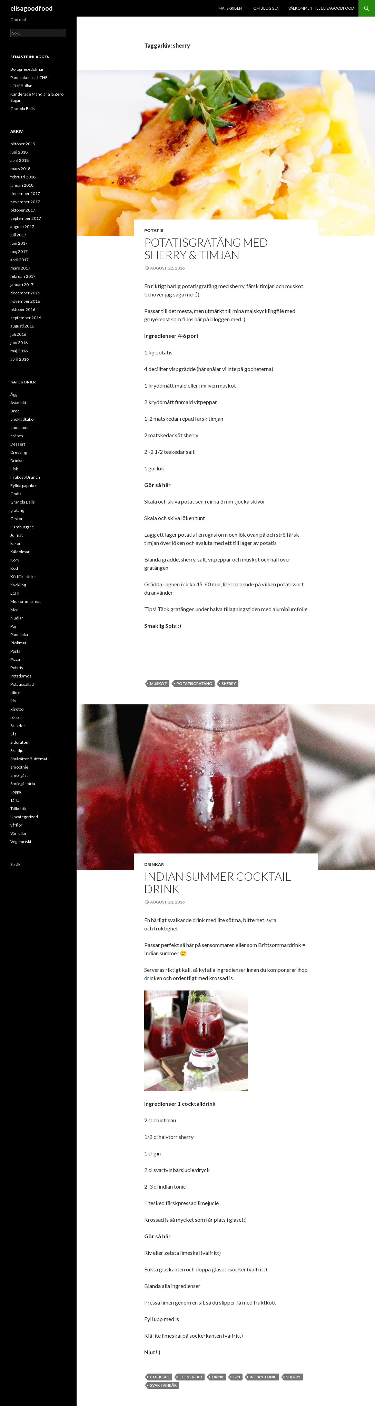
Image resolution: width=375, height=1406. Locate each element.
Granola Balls (22, 108)
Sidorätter (19, 742)
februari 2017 (23, 276)
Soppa (15, 791)
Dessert (17, 444)
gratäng (17, 510)
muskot (158, 683)
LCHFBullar (21, 85)
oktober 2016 (22, 309)
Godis (15, 493)
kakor (15, 543)
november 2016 (25, 301)
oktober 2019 (22, 143)
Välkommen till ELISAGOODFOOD (321, 8)
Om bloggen (266, 8)
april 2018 (19, 160)
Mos (14, 609)
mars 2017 (20, 268)
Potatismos (20, 675)
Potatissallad (22, 684)
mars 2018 (20, 168)
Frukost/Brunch (25, 477)
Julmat (16, 535)
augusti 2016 (22, 326)
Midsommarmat (25, 601)
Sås (13, 733)
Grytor (16, 518)
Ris (13, 700)
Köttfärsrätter (23, 576)
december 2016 (25, 292)
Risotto (16, 709)
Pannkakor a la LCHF (29, 77)
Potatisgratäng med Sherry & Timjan (206, 248)
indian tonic (263, 1377)
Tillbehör (18, 808)
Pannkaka (19, 634)
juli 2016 (18, 334)
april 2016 (19, 359)
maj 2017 (19, 251)
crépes (16, 435)
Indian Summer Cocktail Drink (217, 882)
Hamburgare (22, 526)
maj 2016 (19, 350)
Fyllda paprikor (23, 485)
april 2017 (19, 259)
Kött (14, 568)
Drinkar (154, 864)
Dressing (18, 452)
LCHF (15, 593)
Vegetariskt (20, 841)
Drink (218, 1377)
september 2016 (25, 317)
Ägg (13, 394)
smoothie (19, 767)
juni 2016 (19, 342)
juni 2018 (19, 152)
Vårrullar (18, 833)
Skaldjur (17, 750)
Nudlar (16, 618)
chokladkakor (22, 419)
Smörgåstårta (22, 783)
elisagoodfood (31, 8)
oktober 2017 (22, 210)
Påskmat (18, 642)
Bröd (15, 410)
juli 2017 (18, 234)
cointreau (190, 1377)
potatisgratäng (194, 683)
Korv (14, 560)
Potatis (153, 230)
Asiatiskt (18, 402)
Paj (13, 626)
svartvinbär (163, 1385)
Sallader (17, 725)
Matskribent (231, 8)
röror (15, 717)
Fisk (14, 468)
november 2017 (25, 201)
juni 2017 (19, 243)
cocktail (160, 1377)
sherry (229, 683)
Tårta (15, 800)
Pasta (15, 651)
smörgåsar (20, 775)
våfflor (16, 825)
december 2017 (25, 193)
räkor (15, 692)
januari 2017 (21, 284)
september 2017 (25, 218)
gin (236, 1377)
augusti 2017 (22, 226)
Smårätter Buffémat (28, 758)
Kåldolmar (20, 551)
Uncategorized (24, 816)
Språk (15, 864)
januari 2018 (21, 185)
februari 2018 (23, 176)
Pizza (15, 659)
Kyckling (18, 584)
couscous (19, 427)
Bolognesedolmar (27, 69)
